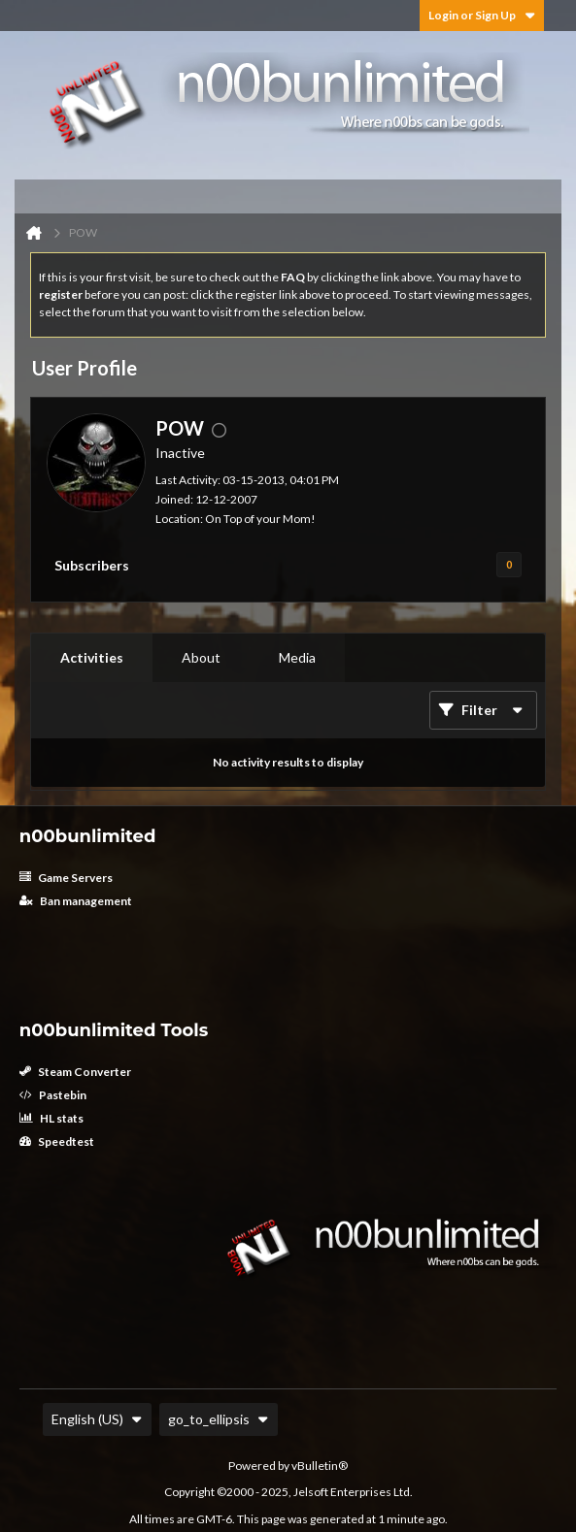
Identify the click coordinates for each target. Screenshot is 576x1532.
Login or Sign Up (481, 15)
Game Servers (66, 877)
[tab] (91, 658)
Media (297, 657)
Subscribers (91, 565)
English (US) (97, 1419)
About (201, 657)
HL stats (51, 1118)
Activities (91, 657)
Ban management (75, 901)
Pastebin (52, 1095)
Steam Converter (75, 1071)
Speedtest (56, 1141)
